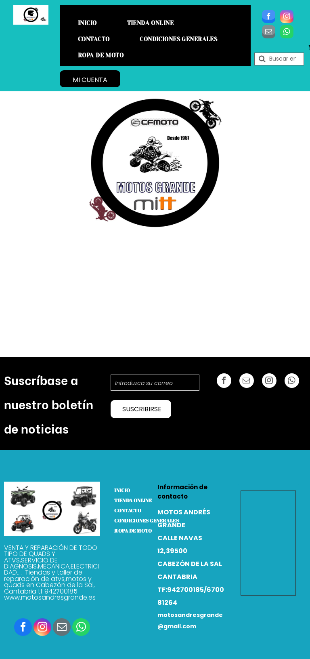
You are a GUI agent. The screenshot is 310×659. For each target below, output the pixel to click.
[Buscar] (279, 59)
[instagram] (286, 17)
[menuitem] (90, 23)
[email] (268, 32)
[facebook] (268, 17)
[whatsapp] (286, 32)
